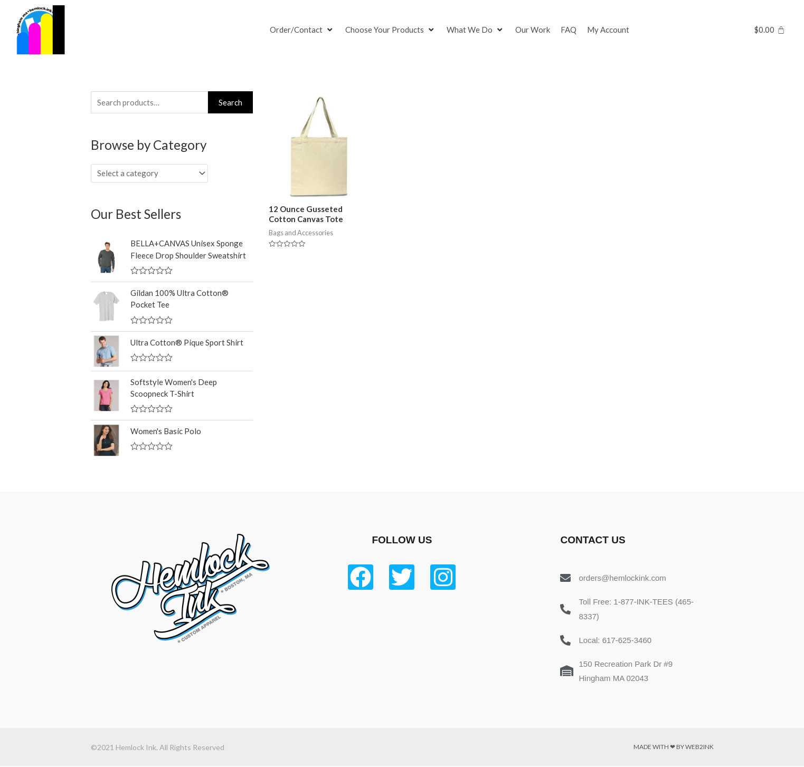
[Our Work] (532, 30)
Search (230, 102)
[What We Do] (475, 30)
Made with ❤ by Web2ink (673, 748)
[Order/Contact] (302, 30)
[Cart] (769, 30)
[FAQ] (568, 30)
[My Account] (608, 30)
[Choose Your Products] (390, 30)
